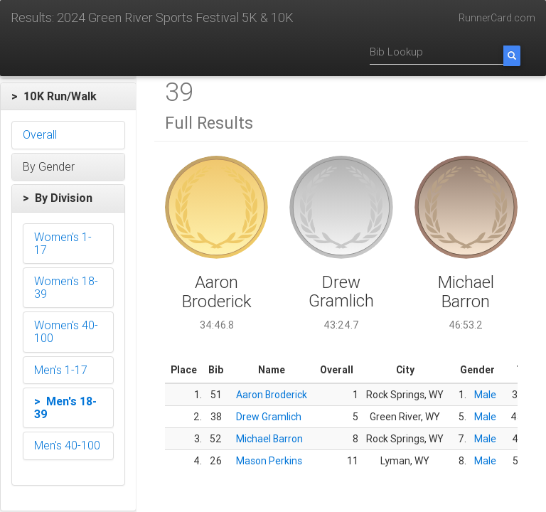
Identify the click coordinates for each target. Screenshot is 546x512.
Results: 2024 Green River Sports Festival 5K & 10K (152, 17)
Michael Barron (269, 438)
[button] (68, 96)
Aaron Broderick (271, 394)
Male (485, 394)
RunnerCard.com (497, 17)
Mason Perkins (269, 460)
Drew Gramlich (268, 416)
